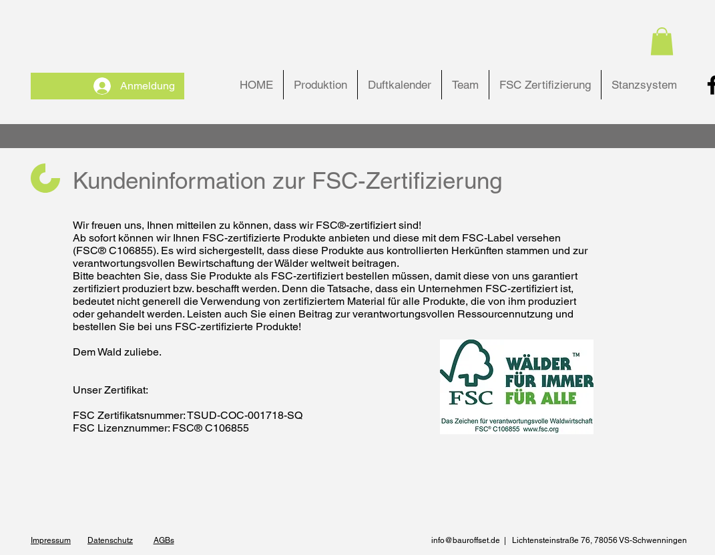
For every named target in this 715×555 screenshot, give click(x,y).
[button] (662, 41)
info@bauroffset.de (465, 540)
